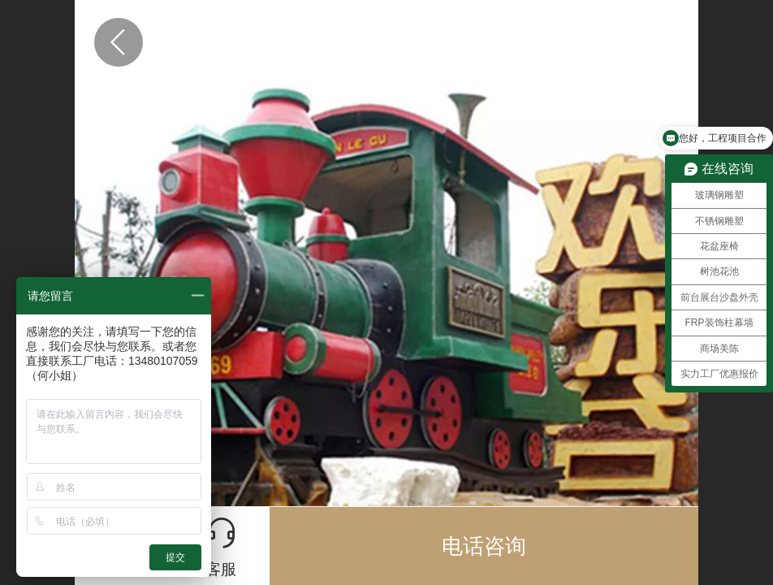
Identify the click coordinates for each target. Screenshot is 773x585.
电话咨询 (484, 546)
